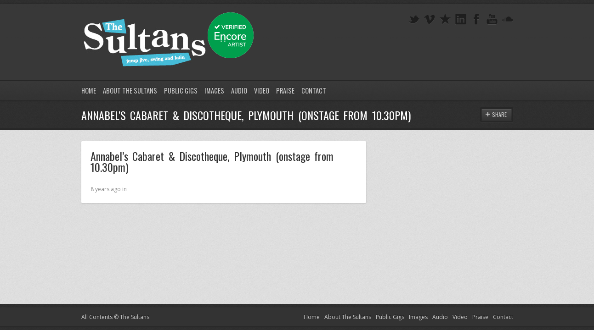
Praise (285, 90)
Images (214, 90)
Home (88, 90)
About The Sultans (130, 90)
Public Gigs (181, 90)
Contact (313, 90)
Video (261, 90)
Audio (239, 90)
